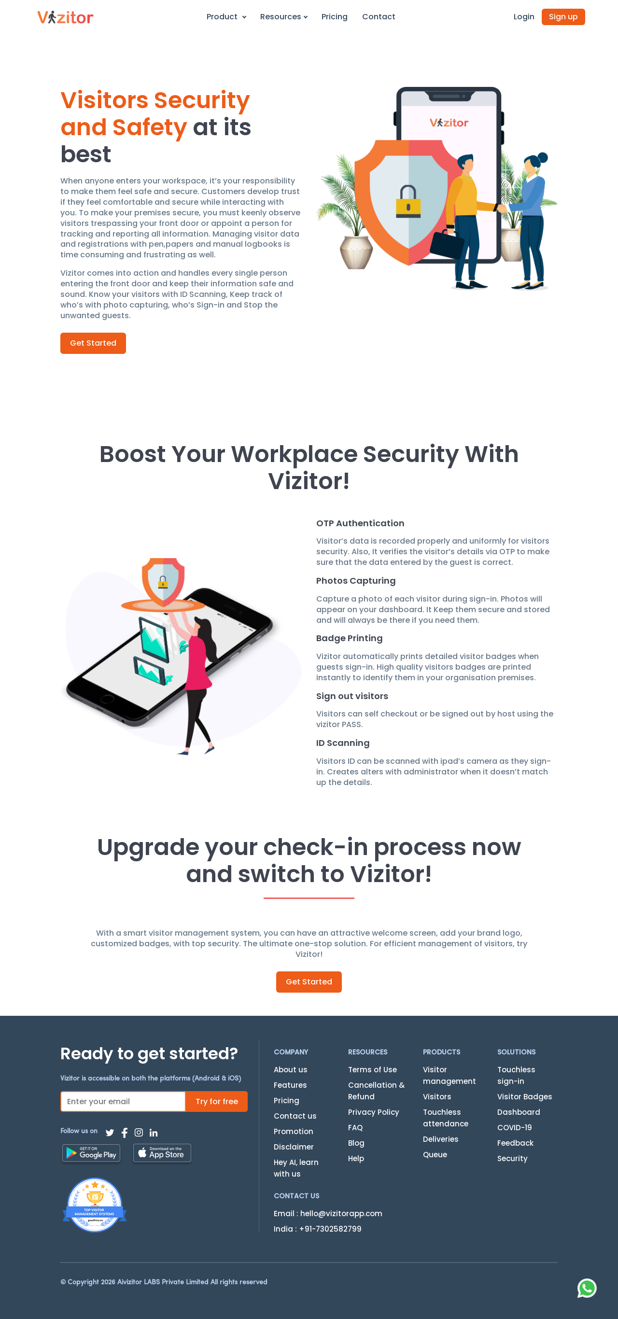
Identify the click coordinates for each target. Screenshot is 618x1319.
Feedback (515, 1143)
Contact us (295, 1116)
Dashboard (518, 1112)
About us (291, 1070)
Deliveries (441, 1139)
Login (524, 16)
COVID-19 (514, 1128)
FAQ (355, 1128)
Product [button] (226, 16)
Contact (378, 16)
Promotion (293, 1131)
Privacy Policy (373, 1112)
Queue (435, 1155)
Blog (356, 1143)
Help (356, 1158)
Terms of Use (372, 1070)
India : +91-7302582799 (318, 1229)
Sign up (563, 16)
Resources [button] (284, 16)
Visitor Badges (524, 1097)
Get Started (93, 343)
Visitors (437, 1097)
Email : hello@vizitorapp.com (328, 1213)
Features (290, 1085)
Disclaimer (294, 1147)
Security (512, 1158)
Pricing (335, 16)
